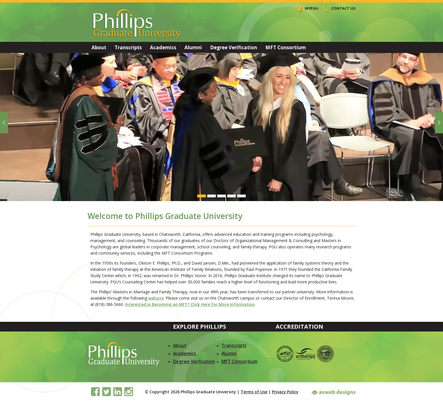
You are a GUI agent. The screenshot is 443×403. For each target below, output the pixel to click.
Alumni (193, 47)
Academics (163, 47)
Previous (4, 123)
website (156, 298)
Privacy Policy (285, 391)
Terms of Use (254, 391)
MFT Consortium (285, 47)
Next (439, 123)
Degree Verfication (194, 361)
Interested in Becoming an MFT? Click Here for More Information (190, 304)
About (99, 47)
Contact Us (343, 8)
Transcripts (128, 47)
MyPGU (311, 8)
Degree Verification (233, 47)
